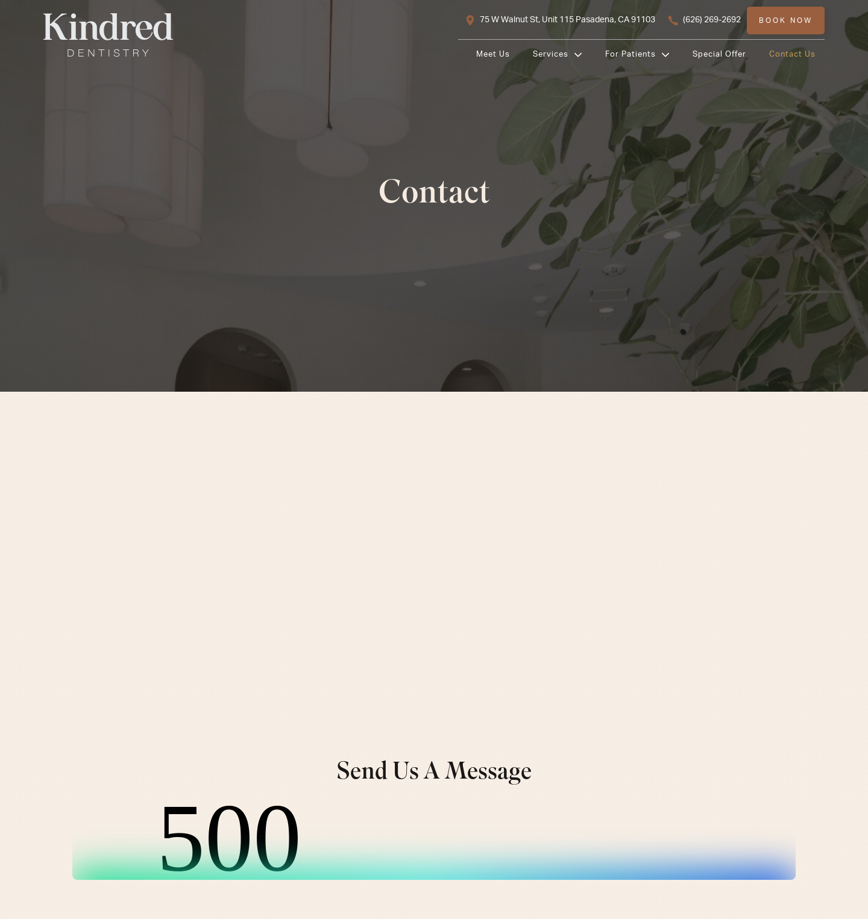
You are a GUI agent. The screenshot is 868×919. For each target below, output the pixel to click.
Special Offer (719, 54)
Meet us (493, 54)
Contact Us (792, 54)
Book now (786, 20)
